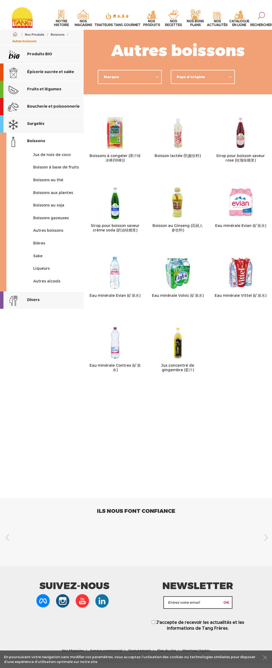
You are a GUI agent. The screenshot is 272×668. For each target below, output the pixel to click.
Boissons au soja (48, 210)
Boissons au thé (48, 184)
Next (265, 542)
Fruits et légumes (30, 94)
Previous (6, 542)
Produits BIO (30, 58)
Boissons (22, 146)
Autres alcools (46, 285)
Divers (20, 305)
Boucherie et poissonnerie (40, 111)
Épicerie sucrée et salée (37, 77)
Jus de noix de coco (52, 159)
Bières (39, 248)
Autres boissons (48, 235)
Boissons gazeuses (51, 222)
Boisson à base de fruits (56, 172)
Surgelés (22, 128)
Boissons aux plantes (53, 197)
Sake (37, 260)
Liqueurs (41, 273)
